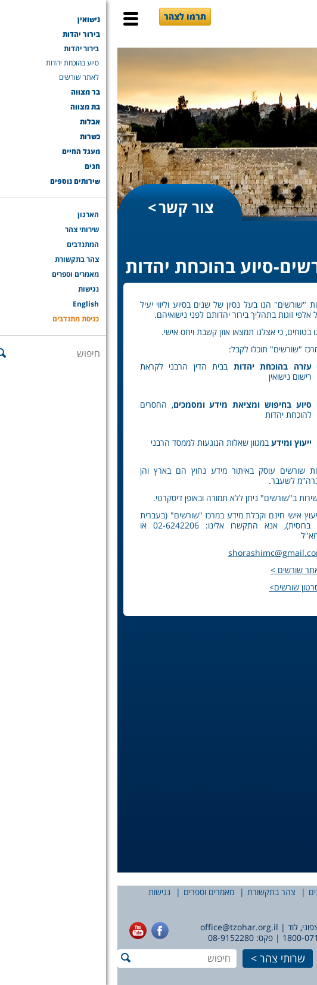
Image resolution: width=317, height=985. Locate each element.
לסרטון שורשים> (179, 587)
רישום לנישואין (278, 454)
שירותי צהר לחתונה (285, 520)
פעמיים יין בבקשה (289, 413)
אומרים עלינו (282, 431)
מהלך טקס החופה (286, 306)
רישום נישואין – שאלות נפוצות (276, 472)
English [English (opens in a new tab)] (286, 904)
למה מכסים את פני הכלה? (276, 389)
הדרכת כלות (282, 597)
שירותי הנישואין (284, 256)
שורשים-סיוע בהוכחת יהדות (278, 675)
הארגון (300, 892)
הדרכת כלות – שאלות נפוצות (277, 615)
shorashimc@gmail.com (158, 552)
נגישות (42, 892)
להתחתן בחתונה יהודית (271, 365)
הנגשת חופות (279, 442)
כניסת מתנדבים (233, 904)
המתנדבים (208, 892)
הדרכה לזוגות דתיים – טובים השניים (279, 645)
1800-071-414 (192, 937)
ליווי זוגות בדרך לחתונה (277, 544)
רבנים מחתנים (277, 562)
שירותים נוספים (285, 825)
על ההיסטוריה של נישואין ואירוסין (278, 335)
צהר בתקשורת (154, 892)
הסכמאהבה (284, 692)
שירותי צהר (257, 892)
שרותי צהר (165, 958)
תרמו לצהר (67, 16)
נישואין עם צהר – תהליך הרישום (271, 282)
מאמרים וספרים (91, 892)
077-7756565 (285, 937)
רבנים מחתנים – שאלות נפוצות (273, 579)
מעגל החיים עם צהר (274, 726)
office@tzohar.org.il (122, 927)
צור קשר (69, 207)
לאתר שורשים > (179, 570)
